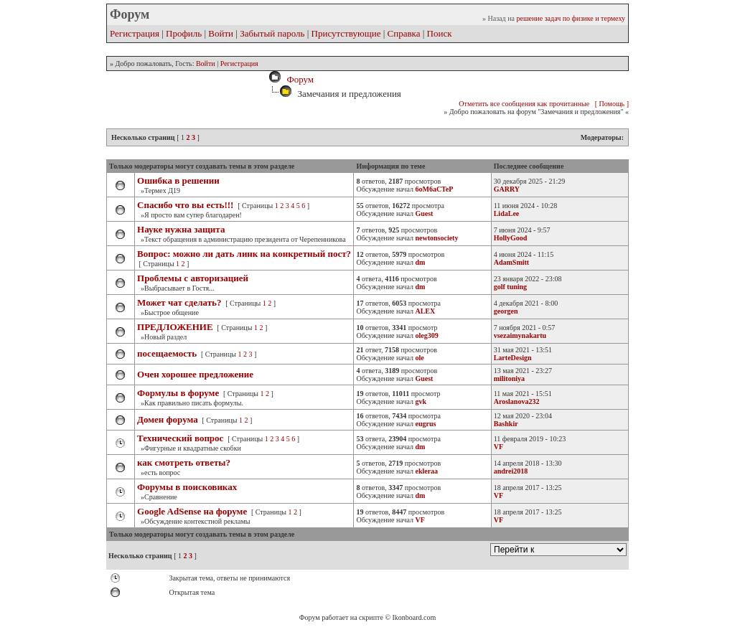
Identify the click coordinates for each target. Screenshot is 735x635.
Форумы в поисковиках (187, 486)
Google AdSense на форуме (192, 511)
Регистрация (134, 33)
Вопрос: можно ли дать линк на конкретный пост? (244, 253)
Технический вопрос (180, 438)
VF (498, 447)
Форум (298, 79)
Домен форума (167, 419)
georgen (506, 311)
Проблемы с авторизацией (192, 278)
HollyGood (511, 238)
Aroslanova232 (517, 401)
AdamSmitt (511, 262)
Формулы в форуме (178, 392)
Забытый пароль (272, 33)
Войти (220, 33)
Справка (404, 33)
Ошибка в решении (178, 180)
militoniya (509, 378)
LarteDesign (513, 358)
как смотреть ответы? (183, 462)
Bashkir (506, 424)
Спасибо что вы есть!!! (185, 204)
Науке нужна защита (181, 229)
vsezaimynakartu (520, 335)
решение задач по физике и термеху (570, 18)
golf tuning (510, 287)
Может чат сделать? (179, 302)
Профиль (184, 33)
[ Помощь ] (612, 104)
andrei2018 (511, 471)
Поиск (439, 33)
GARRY (507, 189)
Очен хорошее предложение (195, 374)
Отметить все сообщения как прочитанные (524, 104)
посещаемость (168, 353)
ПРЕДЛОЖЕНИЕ (175, 326)
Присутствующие (346, 33)
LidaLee (507, 213)
